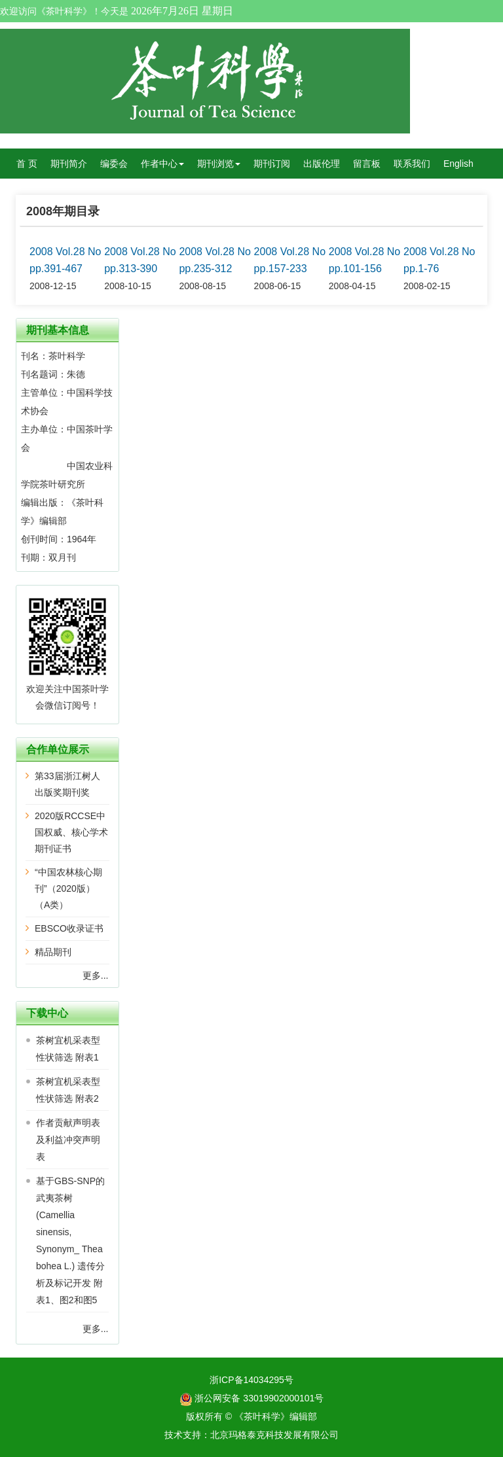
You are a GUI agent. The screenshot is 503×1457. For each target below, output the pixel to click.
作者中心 (162, 163)
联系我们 (412, 163)
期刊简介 (68, 163)
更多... (96, 975)
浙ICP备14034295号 (251, 1380)
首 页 (26, 163)
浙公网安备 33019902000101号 (251, 1398)
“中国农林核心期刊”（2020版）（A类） (68, 888)
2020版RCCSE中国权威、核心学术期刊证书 (71, 832)
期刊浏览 (218, 163)
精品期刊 (53, 952)
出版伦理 (321, 163)
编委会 (114, 163)
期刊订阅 (271, 163)
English (458, 163)
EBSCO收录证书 (69, 928)
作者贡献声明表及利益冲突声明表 (68, 1139)
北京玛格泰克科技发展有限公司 (274, 1435)
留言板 (367, 163)
